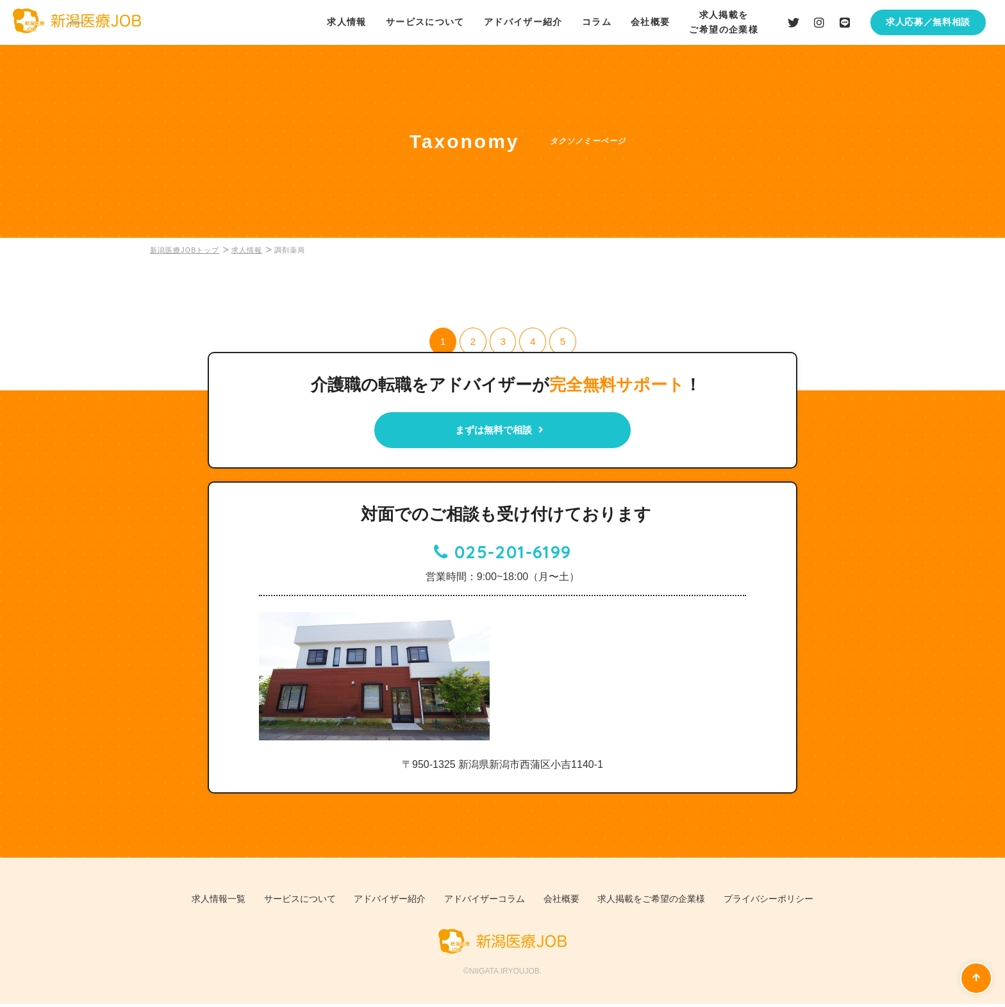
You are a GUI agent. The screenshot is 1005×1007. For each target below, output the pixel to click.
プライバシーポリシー (790, 902)
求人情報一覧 (196, 902)
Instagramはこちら (819, 22)
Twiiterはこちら (793, 22)
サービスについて (424, 22)
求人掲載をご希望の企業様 (664, 902)
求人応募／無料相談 (928, 22)
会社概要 (650, 22)
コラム (596, 22)
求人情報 (346, 22)
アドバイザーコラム (483, 902)
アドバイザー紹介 (522, 22)
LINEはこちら (844, 22)
